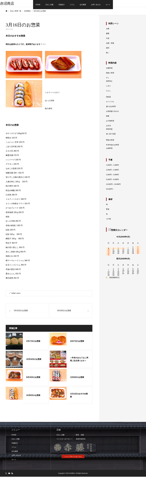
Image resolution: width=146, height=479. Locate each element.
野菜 (107, 211)
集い (107, 55)
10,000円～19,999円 (113, 186)
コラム (72, 4)
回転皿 (108, 99)
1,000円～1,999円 (112, 167)
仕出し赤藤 (49, 4)
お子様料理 (110, 123)
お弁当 (108, 128)
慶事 (107, 36)
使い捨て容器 (111, 136)
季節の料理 (110, 142)
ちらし (108, 93)
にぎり (108, 88)
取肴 (107, 118)
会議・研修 (110, 45)
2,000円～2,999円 (112, 172)
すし (107, 80)
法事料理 (109, 70)
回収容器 (109, 131)
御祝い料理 (110, 75)
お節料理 (109, 150)
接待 (107, 50)
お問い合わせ (96, 4)
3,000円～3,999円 (112, 177)
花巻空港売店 (80, 441)
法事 (107, 31)
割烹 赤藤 (80, 437)
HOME (38, 4)
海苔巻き (109, 83)
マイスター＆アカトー (64, 441)
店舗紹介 (61, 4)
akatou (18, 295)
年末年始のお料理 (112, 147)
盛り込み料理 (111, 109)
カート (108, 4)
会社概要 (83, 4)
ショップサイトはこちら (73, 459)
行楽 (107, 40)
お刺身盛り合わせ (112, 113)
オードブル (110, 104)
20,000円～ (110, 191)
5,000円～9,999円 (112, 182)
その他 (108, 221)
